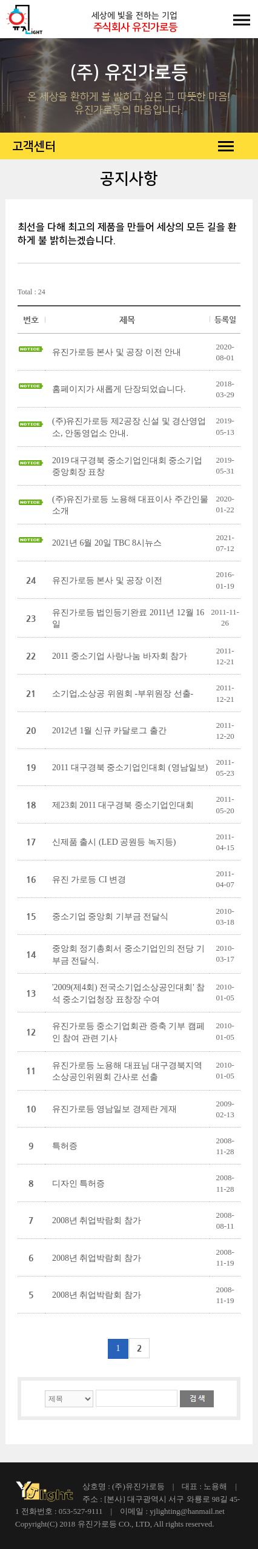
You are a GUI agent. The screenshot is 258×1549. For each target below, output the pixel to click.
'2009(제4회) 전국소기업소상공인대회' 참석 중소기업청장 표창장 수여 (128, 993)
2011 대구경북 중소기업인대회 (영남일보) (130, 767)
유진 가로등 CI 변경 (89, 879)
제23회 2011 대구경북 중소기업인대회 (123, 805)
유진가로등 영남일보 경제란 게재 (114, 1109)
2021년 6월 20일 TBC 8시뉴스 (107, 542)
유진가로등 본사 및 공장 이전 (107, 580)
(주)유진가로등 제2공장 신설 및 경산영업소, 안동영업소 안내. (129, 427)
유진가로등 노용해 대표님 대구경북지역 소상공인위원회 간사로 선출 (127, 1071)
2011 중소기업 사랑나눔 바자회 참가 (119, 656)
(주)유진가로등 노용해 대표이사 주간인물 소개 (130, 505)
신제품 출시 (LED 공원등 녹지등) (114, 842)
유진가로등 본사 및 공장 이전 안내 (117, 352)
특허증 (65, 1146)
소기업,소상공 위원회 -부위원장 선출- (122, 693)
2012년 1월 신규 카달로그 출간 (109, 730)
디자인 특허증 (78, 1183)
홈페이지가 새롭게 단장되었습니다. (119, 389)
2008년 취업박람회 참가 (96, 1220)
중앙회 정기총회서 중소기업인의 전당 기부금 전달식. (128, 954)
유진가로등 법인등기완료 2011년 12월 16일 (128, 618)
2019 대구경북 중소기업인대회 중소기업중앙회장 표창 (127, 466)
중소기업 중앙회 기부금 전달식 (110, 916)
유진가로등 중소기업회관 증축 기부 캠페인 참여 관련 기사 (128, 1032)
